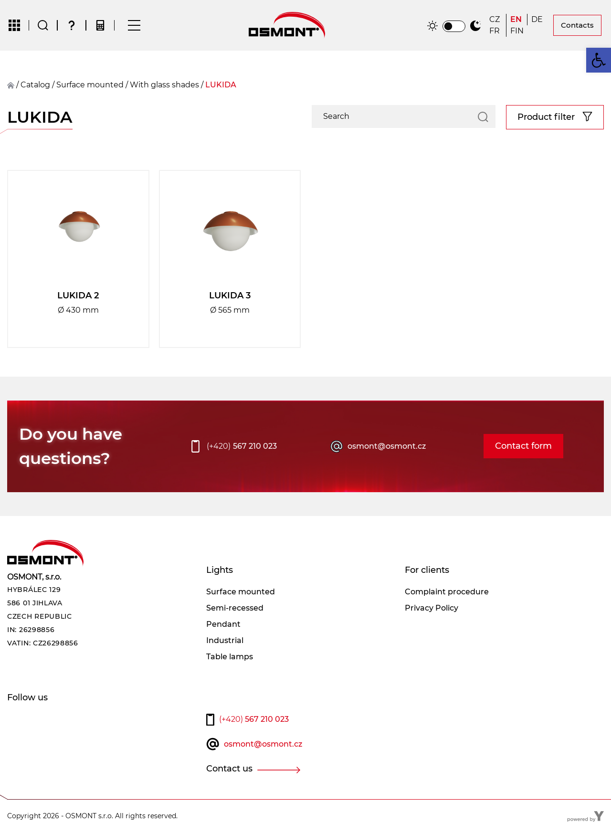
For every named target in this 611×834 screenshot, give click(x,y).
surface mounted (90, 85)
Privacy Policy (431, 608)
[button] (598, 60)
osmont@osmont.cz (387, 447)
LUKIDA (220, 85)
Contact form (523, 447)
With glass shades (164, 85)
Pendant (223, 625)
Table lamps (229, 657)
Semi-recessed (234, 608)
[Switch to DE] (538, 20)
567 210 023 (242, 447)
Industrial (224, 641)
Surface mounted (240, 592)
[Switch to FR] (495, 31)
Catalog (35, 85)
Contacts (577, 25)
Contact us (229, 770)
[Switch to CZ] (495, 20)
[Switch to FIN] (517, 31)
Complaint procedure (447, 592)
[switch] (453, 26)
